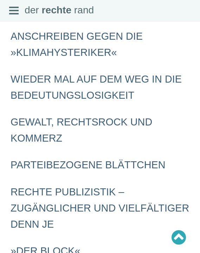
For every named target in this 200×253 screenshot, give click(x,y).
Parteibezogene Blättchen (88, 164)
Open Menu (14, 11)
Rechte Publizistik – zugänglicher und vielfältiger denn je (100, 208)
